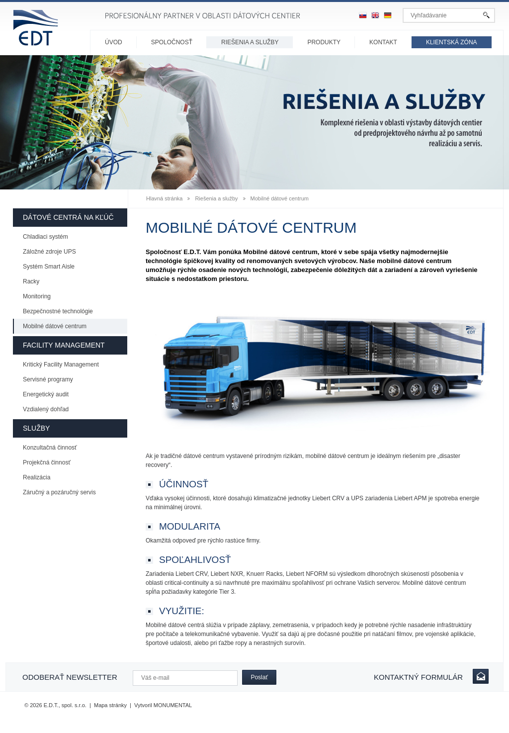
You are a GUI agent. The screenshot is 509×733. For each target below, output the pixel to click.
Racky (31, 281)
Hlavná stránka (164, 198)
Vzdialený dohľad (46, 409)
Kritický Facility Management (61, 364)
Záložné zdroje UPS (49, 251)
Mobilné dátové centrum (54, 326)
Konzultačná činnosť (50, 447)
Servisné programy (48, 379)
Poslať (259, 677)
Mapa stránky (110, 705)
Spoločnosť (171, 42)
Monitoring (37, 296)
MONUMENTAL (173, 705)
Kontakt (383, 42)
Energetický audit (46, 394)
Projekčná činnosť (47, 462)
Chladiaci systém (45, 236)
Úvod (113, 42)
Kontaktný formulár (418, 677)
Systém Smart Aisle (49, 266)
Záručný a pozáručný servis (59, 492)
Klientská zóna (451, 42)
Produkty (323, 42)
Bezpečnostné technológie (58, 311)
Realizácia (36, 477)
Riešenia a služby (249, 42)
